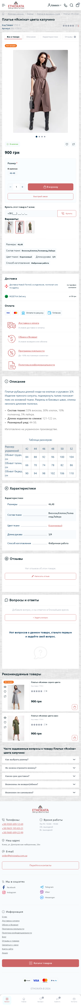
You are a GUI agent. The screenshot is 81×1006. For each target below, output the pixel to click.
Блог (4, 937)
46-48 (12, 173)
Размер (12, 163)
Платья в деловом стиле (48, 14)
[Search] (71, 5)
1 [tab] (36, 136)
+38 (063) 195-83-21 (12, 828)
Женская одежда (16, 14)
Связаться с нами (10, 945)
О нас (4, 917)
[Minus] (10, 187)
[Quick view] (5, 686)
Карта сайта (7, 949)
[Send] (66, 213)
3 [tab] (42, 136)
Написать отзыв (40, 576)
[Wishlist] (5, 691)
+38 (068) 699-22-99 (12, 832)
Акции (5, 953)
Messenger (47, 897)
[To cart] (75, 707)
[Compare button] (73, 144)
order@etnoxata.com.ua (14, 855)
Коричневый (55, 525)
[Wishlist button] (67, 144)
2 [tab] (39, 136)
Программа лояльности (31, 351)
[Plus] (22, 187)
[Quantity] (16, 187)
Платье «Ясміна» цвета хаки (44, 716)
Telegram (46, 887)
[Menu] (3, 5)
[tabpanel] (40, 91)
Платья (30, 14)
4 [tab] (44, 136)
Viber (45, 892)
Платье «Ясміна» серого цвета (45, 682)
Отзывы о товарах (10, 941)
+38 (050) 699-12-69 (12, 824)
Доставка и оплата (28, 323)
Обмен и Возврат (27, 337)
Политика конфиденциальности (36, 364)
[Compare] (5, 696)
